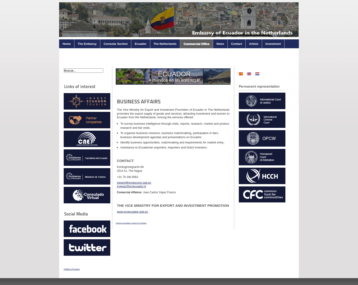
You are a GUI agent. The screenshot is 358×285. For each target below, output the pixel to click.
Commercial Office (196, 44)
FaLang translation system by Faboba (131, 223)
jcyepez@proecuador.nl (131, 186)
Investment (273, 44)
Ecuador (140, 44)
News (220, 44)
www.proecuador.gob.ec (132, 211)
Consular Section (116, 44)
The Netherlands (165, 44)
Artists (253, 44)
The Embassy (87, 44)
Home (67, 44)
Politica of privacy (72, 269)
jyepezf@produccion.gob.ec (134, 182)
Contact (236, 44)
